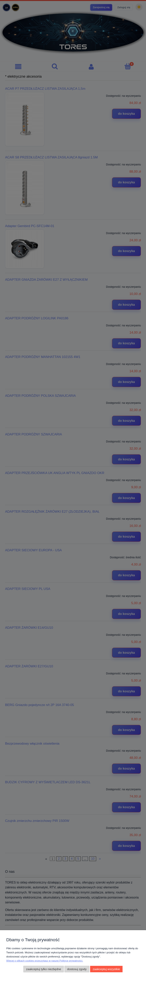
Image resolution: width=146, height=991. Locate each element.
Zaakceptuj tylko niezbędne (43, 969)
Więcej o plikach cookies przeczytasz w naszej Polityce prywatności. (44, 960)
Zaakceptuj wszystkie (106, 969)
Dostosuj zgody (77, 969)
